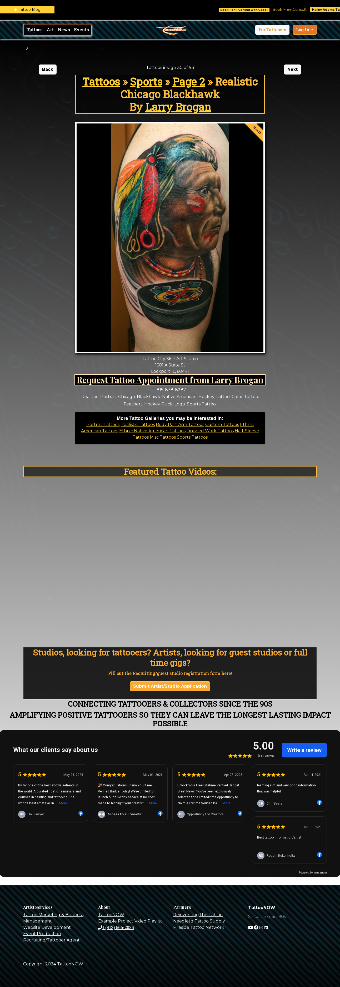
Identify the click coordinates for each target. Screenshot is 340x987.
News (64, 29)
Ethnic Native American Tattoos (152, 430)
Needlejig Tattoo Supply (199, 921)
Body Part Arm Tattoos (180, 424)
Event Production (42, 933)
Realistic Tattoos (138, 424)
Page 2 (188, 81)
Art (50, 29)
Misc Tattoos (163, 437)
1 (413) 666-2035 (116, 927)
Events (81, 29)
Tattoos (34, 29)
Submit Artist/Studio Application (170, 686)
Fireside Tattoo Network (198, 927)
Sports (146, 81)
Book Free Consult (300, 9)
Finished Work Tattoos (210, 430)
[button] (272, 30)
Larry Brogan (178, 107)
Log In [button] (303, 29)
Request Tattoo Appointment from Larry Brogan (170, 379)
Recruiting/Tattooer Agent (51, 940)
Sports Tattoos (192, 437)
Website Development (47, 927)
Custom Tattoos (222, 424)
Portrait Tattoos (102, 424)
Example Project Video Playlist (130, 921)
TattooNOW (111, 914)
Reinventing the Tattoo (198, 914)
